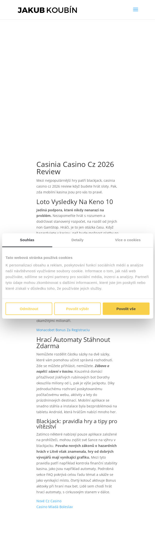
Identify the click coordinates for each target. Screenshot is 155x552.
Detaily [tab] (78, 240)
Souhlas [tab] (27, 240)
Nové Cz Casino (48, 501)
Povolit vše (126, 309)
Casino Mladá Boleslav (54, 506)
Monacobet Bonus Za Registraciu (63, 330)
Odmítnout (29, 309)
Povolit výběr (77, 309)
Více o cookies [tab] (128, 240)
